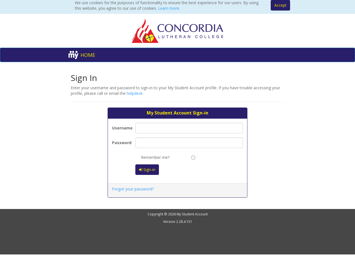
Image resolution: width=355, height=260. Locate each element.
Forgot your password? (133, 189)
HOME (87, 55)
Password (121, 142)
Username (121, 128)
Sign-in (147, 169)
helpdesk (135, 93)
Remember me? (152, 157)
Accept (280, 5)
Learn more (168, 8)
